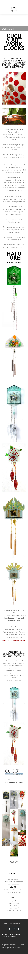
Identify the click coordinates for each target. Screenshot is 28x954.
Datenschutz (10, 944)
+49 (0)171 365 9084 (15, 910)
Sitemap (22, 944)
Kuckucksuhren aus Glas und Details (14, 782)
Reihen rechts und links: (14, 780)
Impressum (4, 944)
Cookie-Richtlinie (16, 944)
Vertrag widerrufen (7, 945)
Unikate (14, 785)
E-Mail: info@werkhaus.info (9, 936)
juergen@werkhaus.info (14, 884)
